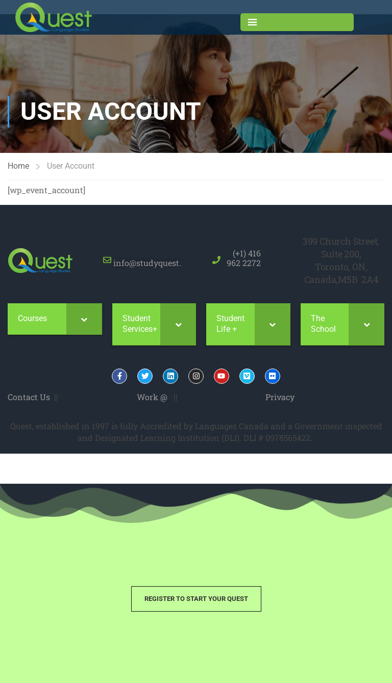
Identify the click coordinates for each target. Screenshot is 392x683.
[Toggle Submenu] (84, 318)
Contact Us (29, 396)
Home (18, 166)
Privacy (280, 396)
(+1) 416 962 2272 (244, 258)
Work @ (152, 396)
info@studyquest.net (152, 258)
